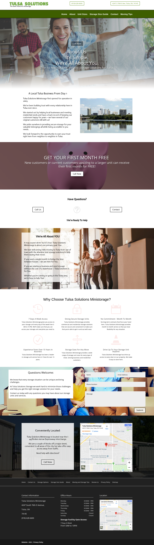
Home (64, 14)
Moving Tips (126, 14)
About (72, 14)
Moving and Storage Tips (80, 482)
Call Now (77, 43)
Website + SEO (27, 542)
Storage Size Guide (99, 14)
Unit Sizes (82, 14)
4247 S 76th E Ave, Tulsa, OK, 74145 (125, 3)
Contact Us (31, 482)
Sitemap (115, 482)
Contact (114, 14)
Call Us (38, 209)
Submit (139, 410)
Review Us (95, 482)
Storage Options (43, 482)
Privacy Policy (105, 482)
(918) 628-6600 (76, 3)
